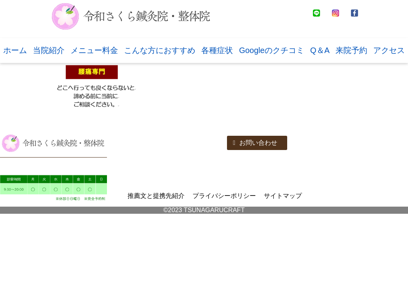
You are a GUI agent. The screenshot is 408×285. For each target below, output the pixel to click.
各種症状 (217, 50)
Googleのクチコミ (271, 50)
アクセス (389, 50)
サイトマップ (283, 195)
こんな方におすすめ (159, 50)
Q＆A (320, 50)
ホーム (15, 50)
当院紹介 (49, 50)
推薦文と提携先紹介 (156, 195)
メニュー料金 (94, 50)
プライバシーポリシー (224, 195)
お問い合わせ (255, 142)
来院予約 (351, 50)
